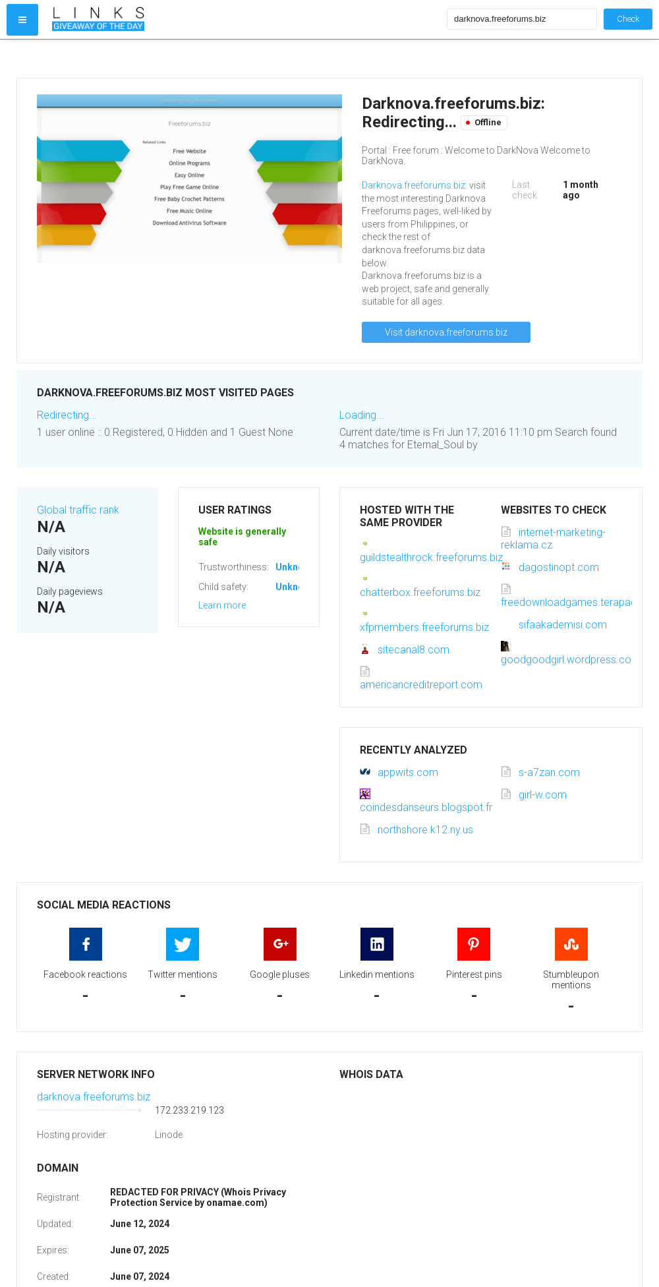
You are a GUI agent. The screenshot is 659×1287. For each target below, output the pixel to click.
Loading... (361, 415)
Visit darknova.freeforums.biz (446, 332)
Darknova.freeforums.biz (413, 185)
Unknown (295, 567)
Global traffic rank (78, 510)
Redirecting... (67, 415)
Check (628, 19)
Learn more (222, 605)
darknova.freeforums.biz (93, 1097)
